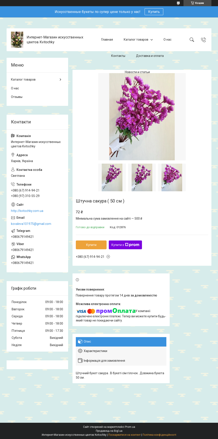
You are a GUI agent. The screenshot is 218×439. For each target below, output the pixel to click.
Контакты (118, 56)
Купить (154, 12)
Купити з (125, 245)
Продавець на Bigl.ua (109, 430)
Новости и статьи (137, 72)
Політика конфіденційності (159, 434)
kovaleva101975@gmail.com (31, 224)
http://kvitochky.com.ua (27, 211)
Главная (107, 39)
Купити (91, 245)
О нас (167, 39)
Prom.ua (130, 426)
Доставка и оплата (150, 56)
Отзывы (16, 97)
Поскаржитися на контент (124, 434)
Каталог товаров (136, 39)
